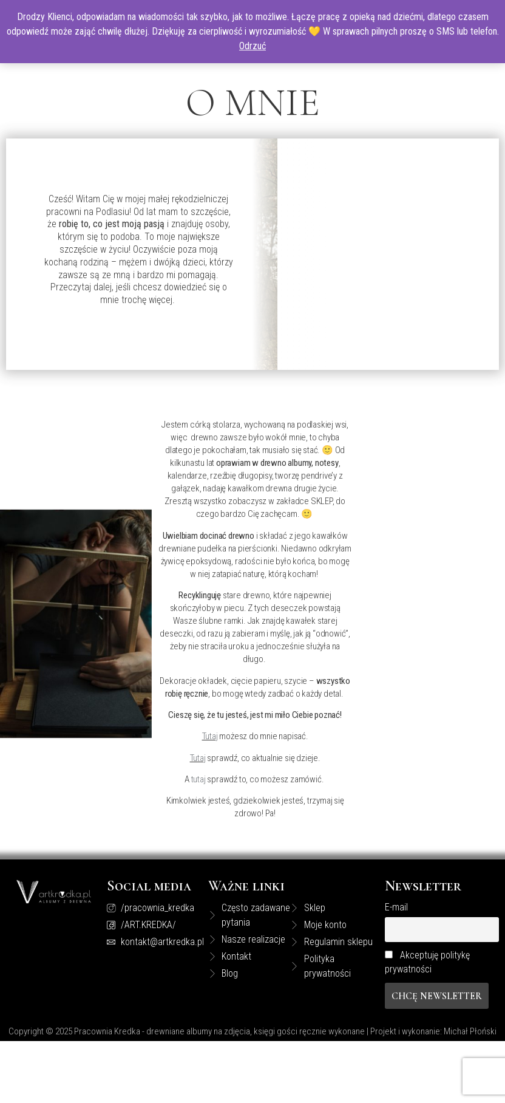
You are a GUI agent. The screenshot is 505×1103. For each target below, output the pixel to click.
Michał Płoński (470, 1031)
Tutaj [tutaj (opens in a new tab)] (198, 758)
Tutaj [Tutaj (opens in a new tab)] (210, 736)
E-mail (396, 907)
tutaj (199, 779)
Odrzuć (252, 46)
